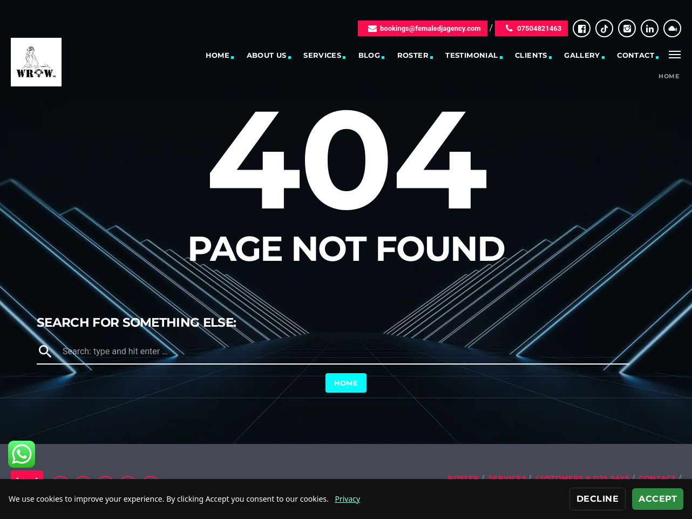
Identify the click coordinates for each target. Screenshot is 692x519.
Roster (413, 55)
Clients (531, 55)
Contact (635, 55)
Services (322, 55)
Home (218, 55)
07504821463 (531, 28)
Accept (658, 499)
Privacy (347, 499)
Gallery (582, 55)
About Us (267, 55)
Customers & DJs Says (582, 478)
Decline (597, 499)
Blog (369, 55)
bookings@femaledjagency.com (422, 28)
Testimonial (471, 55)
